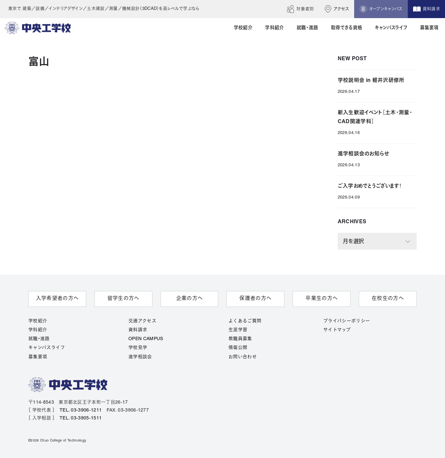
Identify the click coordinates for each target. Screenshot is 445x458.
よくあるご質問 (244, 321)
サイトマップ (337, 330)
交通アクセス (142, 321)
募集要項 (37, 357)
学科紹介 (37, 330)
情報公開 (237, 348)
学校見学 (137, 348)
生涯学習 (237, 330)
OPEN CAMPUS (145, 339)
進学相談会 (140, 357)
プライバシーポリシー (346, 321)
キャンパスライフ (46, 348)
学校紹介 (37, 321)
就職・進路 (39, 339)
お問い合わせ (242, 357)
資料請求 (137, 330)
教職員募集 (240, 339)
